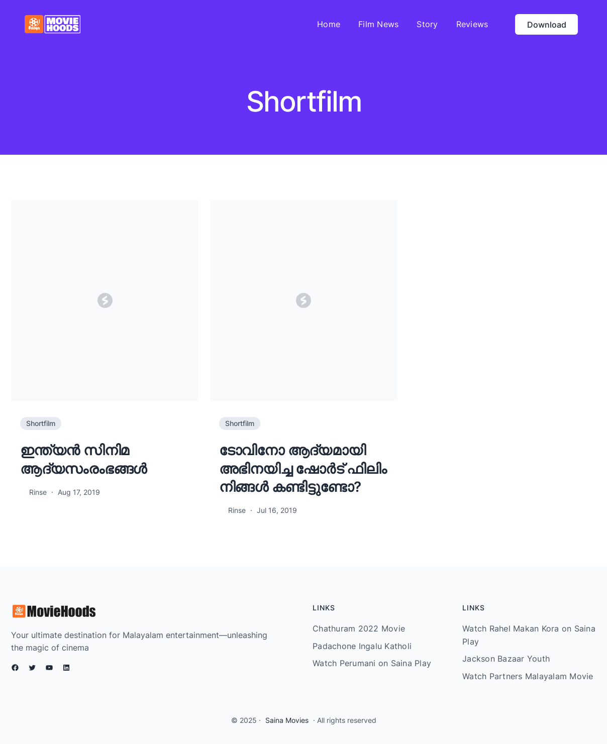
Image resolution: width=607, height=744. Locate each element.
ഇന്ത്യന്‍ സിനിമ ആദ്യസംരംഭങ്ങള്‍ (83, 459)
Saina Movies (287, 720)
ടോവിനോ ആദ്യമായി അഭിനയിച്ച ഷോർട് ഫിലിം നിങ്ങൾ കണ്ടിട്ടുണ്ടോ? (303, 468)
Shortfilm (40, 423)
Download (546, 25)
